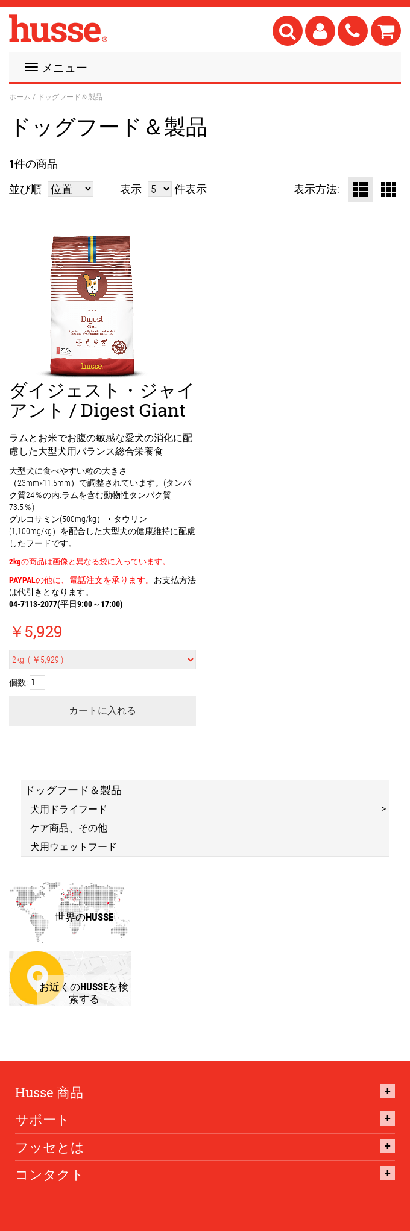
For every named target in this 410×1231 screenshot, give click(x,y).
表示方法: (316, 189)
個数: (18, 682)
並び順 (25, 189)
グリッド (388, 189)
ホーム (20, 96)
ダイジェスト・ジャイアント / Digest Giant (102, 399)
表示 (131, 189)
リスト (360, 189)
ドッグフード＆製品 (73, 789)
